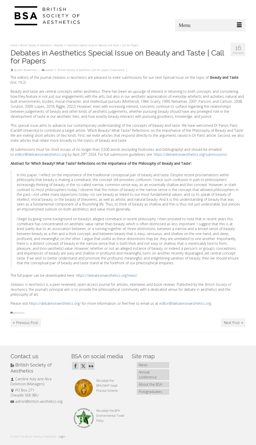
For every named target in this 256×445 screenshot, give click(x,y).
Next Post (232, 322)
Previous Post (27, 322)
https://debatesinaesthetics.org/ (55, 303)
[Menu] (210, 25)
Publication (118, 70)
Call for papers (101, 70)
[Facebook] (75, 366)
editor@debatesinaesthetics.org (41, 154)
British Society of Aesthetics (74, 70)
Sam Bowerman (28, 70)
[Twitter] (83, 366)
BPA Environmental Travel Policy (110, 415)
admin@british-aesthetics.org (36, 401)
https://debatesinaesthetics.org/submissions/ (190, 154)
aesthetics (18, 312)
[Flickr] (91, 366)
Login (62, 436)
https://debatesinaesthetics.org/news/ (106, 275)
